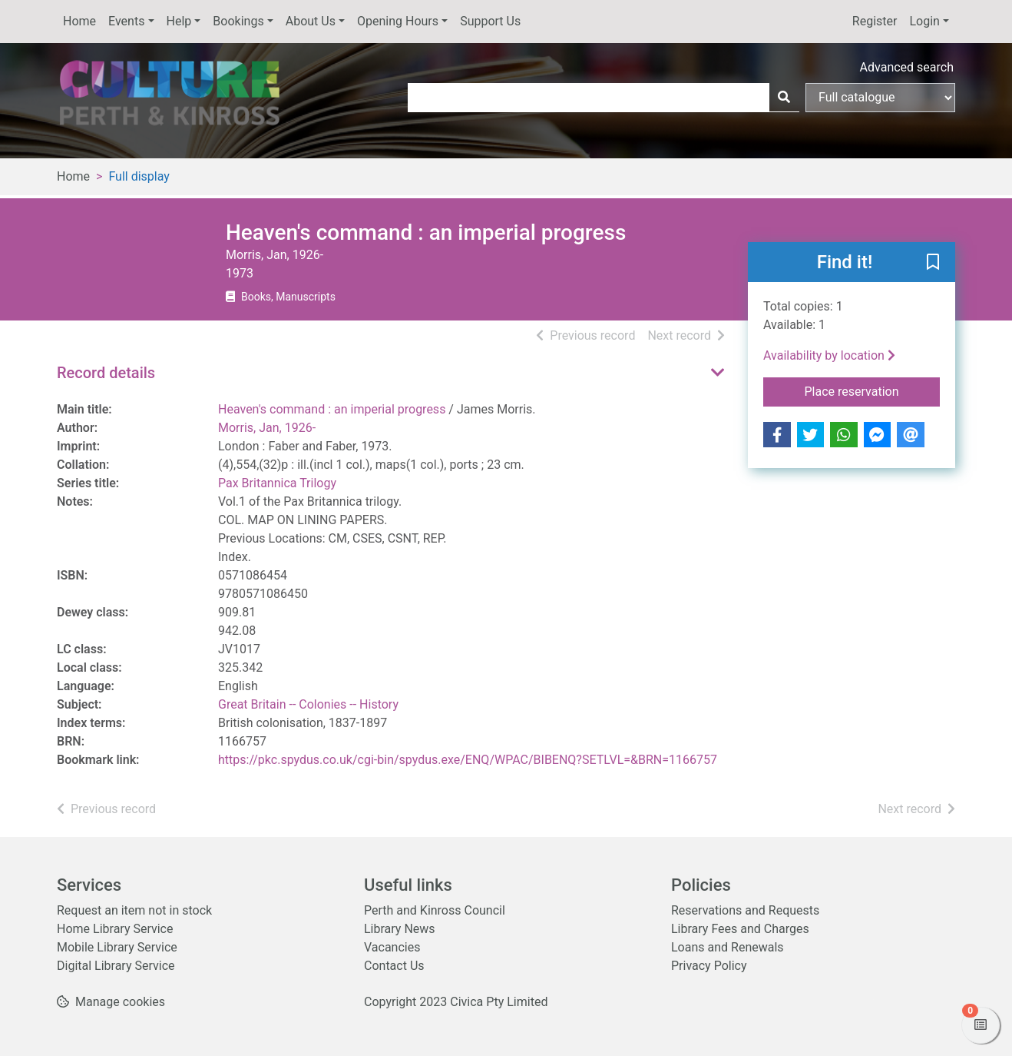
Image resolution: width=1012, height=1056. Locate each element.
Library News (399, 929)
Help (179, 21)
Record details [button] (106, 373)
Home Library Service (115, 929)
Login (924, 21)
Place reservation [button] (873, 390)
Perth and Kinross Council (434, 910)
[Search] (784, 97)
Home (79, 21)
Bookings (238, 21)
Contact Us (394, 965)
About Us (311, 21)
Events (126, 21)
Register (875, 21)
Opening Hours (397, 21)
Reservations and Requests (745, 910)
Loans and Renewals (727, 947)
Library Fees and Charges (740, 929)
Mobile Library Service (117, 947)
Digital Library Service (116, 965)
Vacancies (392, 947)
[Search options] (880, 97)
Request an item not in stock (134, 910)
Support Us (490, 21)
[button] (933, 263)
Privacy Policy (709, 965)
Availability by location (829, 355)
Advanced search (907, 67)
